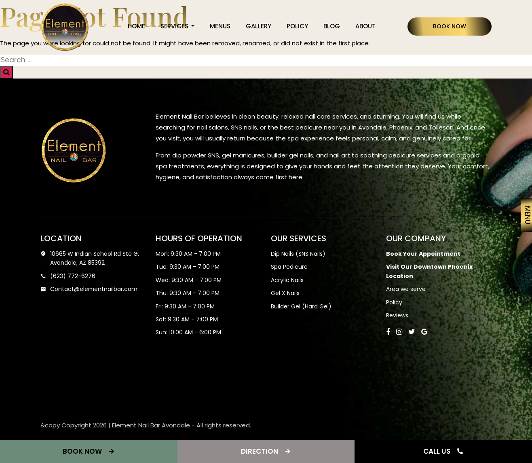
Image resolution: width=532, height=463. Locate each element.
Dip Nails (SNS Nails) (298, 254)
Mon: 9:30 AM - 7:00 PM (188, 254)
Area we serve (406, 289)
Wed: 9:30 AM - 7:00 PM (189, 280)
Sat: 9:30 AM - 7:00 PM (187, 319)
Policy (297, 26)
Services (175, 26)
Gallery (258, 26)
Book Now (449, 26)
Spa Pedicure (289, 267)
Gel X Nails (285, 293)
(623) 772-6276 (67, 276)
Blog (331, 26)
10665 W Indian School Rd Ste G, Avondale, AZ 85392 (89, 258)
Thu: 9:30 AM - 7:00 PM (188, 293)
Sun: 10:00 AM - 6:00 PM (188, 332)
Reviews (397, 315)
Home (136, 26)
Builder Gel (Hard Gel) (301, 306)
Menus (220, 26)
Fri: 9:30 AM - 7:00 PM (185, 306)
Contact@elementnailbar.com (88, 289)
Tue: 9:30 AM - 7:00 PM (188, 267)
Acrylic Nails (287, 280)
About (365, 26)
